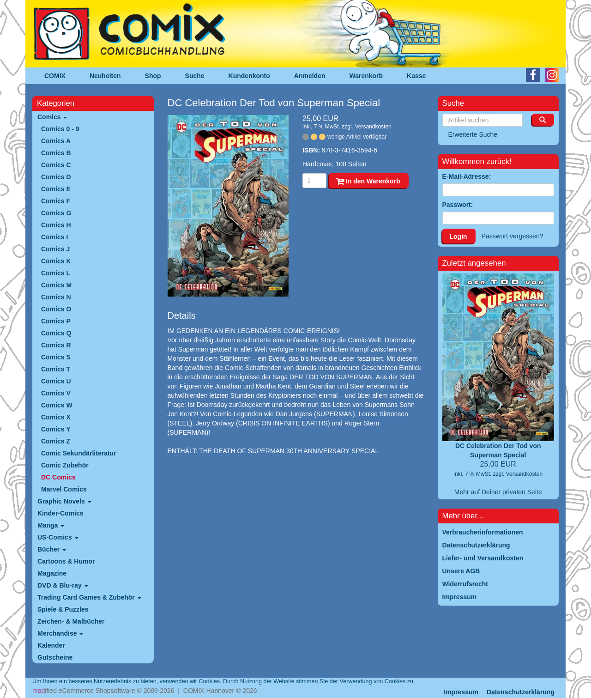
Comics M (56, 285)
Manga (50, 525)
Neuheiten (105, 75)
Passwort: (457, 204)
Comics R (56, 345)
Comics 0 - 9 (60, 129)
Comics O (56, 309)
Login (458, 236)
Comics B (56, 153)
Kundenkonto (249, 75)
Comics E (56, 189)
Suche (195, 75)
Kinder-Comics (60, 513)
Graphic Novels (64, 501)
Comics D (56, 177)
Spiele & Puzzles (62, 609)
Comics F (55, 201)
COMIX (55, 75)
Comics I (54, 237)
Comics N (56, 297)
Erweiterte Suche (473, 134)
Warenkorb (366, 75)
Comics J (55, 249)
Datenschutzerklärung (521, 692)
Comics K (56, 261)
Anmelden (310, 75)
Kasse (416, 75)
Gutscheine (54, 657)
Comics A (56, 141)
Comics (52, 117)
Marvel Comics (64, 489)
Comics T (55, 369)
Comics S (56, 357)
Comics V (56, 393)
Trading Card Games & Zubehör (89, 597)
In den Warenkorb (368, 181)
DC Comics (58, 477)
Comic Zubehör (65, 465)
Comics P (56, 321)
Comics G (56, 213)
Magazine (51, 573)
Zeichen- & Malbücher (70, 621)
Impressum (461, 692)
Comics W (56, 405)
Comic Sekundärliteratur (78, 453)
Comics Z (55, 441)
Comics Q (56, 333)
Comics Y (56, 429)
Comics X (56, 417)
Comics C (56, 165)
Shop (153, 75)
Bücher (51, 549)
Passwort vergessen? (512, 236)
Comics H (56, 225)
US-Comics (57, 537)
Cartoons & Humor (66, 561)
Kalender (51, 645)
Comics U (56, 381)
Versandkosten (373, 126)
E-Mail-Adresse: (466, 176)
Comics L (55, 273)
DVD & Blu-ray (62, 585)
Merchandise (60, 633)
